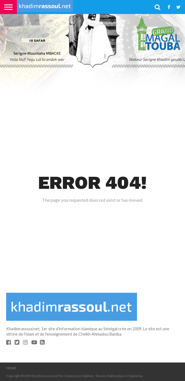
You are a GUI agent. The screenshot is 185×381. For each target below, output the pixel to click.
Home (11, 368)
